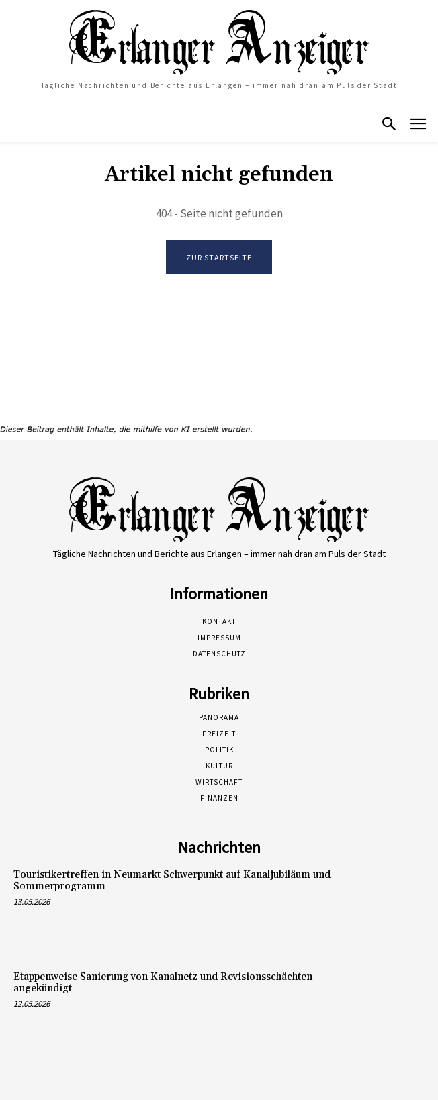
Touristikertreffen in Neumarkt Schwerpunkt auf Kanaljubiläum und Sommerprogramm (172, 880)
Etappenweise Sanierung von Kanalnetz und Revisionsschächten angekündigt (162, 982)
